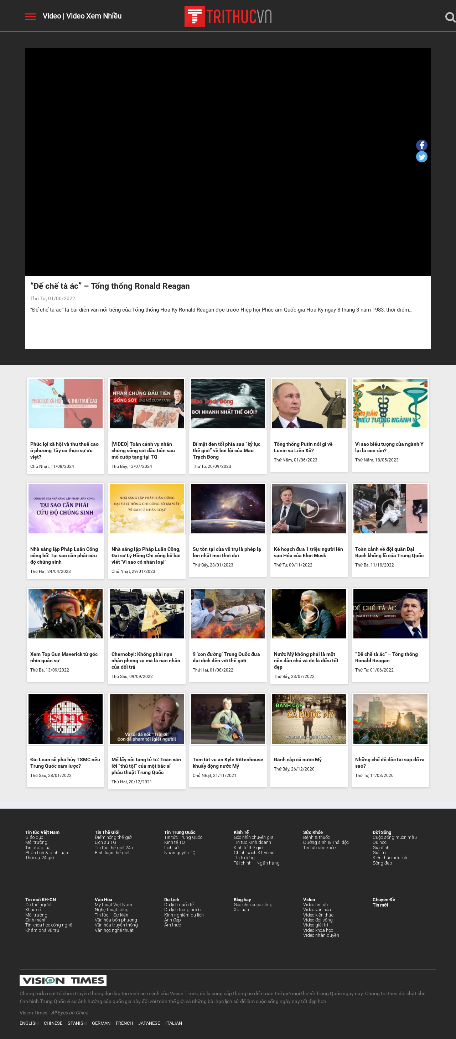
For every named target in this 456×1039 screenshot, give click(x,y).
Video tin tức (315, 904)
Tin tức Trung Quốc (183, 837)
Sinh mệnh (36, 920)
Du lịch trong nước (182, 909)
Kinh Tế (241, 832)
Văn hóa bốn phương (116, 920)
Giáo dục (34, 837)
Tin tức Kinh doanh (252, 842)
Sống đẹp (382, 863)
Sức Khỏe (313, 832)
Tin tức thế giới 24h (114, 847)
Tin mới (380, 905)
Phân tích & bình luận (46, 852)
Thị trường (244, 857)
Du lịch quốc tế (179, 904)
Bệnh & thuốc (316, 837)
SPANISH (77, 1023)
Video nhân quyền (321, 935)
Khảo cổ (33, 909)
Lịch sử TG (105, 842)
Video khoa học (318, 930)
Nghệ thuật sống (112, 909)
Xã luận (241, 909)
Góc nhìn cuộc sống (253, 904)
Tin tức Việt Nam (42, 832)
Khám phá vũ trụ (42, 930)
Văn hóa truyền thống (116, 925)
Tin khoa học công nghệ (48, 925)
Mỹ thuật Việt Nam (113, 904)
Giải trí (379, 852)
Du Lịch (171, 899)
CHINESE (53, 1023)
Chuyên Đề (384, 899)
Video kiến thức (318, 915)
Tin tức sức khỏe (319, 847)
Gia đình (381, 847)
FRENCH (124, 1023)
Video (52, 16)
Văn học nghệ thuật (114, 930)
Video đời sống (318, 920)
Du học (380, 842)
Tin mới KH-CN (40, 899)
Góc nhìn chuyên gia (254, 837)
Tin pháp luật (38, 847)
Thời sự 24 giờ (39, 857)
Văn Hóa (103, 899)
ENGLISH (29, 1023)
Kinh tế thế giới (249, 847)
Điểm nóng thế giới (114, 837)
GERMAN (101, 1023)
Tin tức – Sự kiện (111, 915)
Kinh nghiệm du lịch (184, 915)
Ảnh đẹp (172, 920)
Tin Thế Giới (107, 832)
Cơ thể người (38, 904)
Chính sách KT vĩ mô (254, 852)
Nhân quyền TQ (180, 852)
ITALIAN (173, 1023)
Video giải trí (315, 925)
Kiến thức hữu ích (390, 857)
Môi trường (36, 842)
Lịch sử (171, 847)
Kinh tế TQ (174, 842)
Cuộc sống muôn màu (395, 837)
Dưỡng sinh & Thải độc (326, 842)
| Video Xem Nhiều (91, 16)
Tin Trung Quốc (180, 832)
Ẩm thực (172, 925)
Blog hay (242, 899)
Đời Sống (382, 832)
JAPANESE (149, 1023)
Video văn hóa (317, 909)
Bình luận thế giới (112, 852)
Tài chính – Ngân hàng (257, 863)
